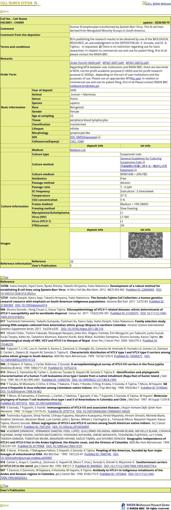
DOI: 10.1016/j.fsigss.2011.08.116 (82, 329)
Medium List (78, 150)
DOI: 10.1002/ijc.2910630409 (70, 427)
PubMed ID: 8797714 (61, 411)
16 (71, 261)
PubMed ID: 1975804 (113, 474)
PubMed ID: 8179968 (31, 446)
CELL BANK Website (157, 4)
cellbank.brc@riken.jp (84, 86)
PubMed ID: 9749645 (154, 388)
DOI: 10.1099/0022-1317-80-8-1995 (94, 380)
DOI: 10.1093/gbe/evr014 (31, 305)
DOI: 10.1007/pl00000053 (45, 403)
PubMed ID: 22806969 (140, 290)
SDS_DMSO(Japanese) (83, 137)
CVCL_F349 (77, 141)
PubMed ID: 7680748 (98, 454)
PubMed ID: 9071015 (14, 403)
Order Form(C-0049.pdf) (85, 63)
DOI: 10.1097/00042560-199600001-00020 (103, 411)
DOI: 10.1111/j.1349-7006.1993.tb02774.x (130, 466)
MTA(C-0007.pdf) (113, 63)
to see (136, 78)
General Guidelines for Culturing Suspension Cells (141, 160)
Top (4, 277)
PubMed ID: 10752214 (62, 368)
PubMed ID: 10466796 (56, 380)
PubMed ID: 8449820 (88, 466)
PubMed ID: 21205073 (124, 313)
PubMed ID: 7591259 (37, 427)
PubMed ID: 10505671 (128, 356)
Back (4, 11)
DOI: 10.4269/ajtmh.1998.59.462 (21, 391)
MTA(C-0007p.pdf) (137, 63)
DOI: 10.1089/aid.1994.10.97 (64, 446)
